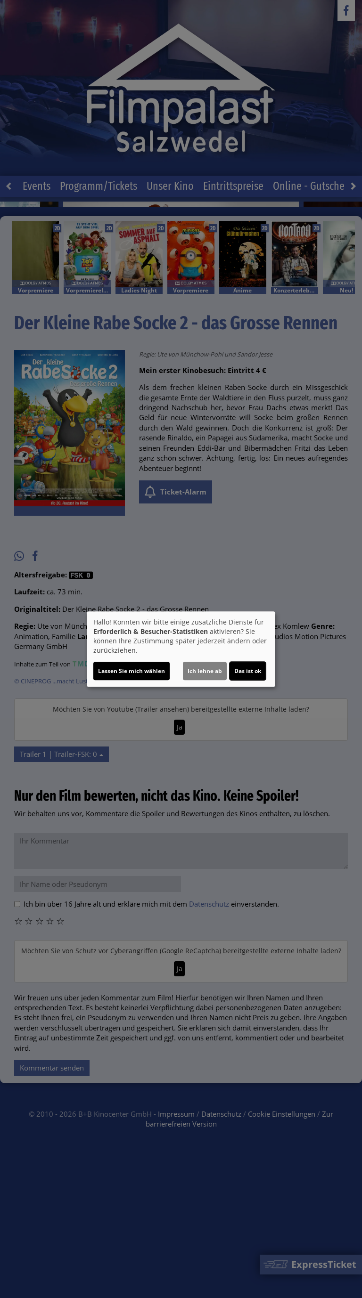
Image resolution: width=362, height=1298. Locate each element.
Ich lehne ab (205, 671)
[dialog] (181, 649)
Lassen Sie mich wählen (131, 671)
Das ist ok (247, 671)
